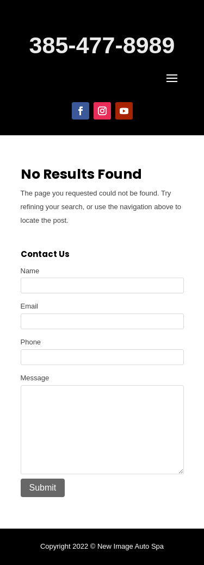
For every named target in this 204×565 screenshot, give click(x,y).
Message (35, 378)
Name (30, 271)
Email (30, 306)
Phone (31, 342)
